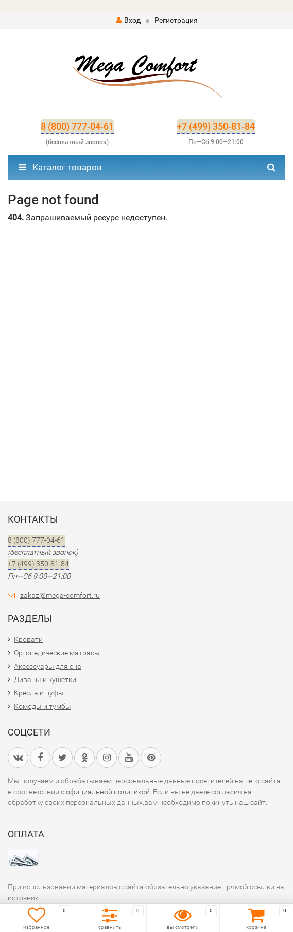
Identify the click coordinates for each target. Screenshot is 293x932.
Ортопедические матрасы (57, 653)
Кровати (28, 639)
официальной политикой (108, 791)
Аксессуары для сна (47, 666)
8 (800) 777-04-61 (77, 126)
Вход (128, 20)
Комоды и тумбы (42, 706)
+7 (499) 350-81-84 (216, 126)
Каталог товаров (60, 167)
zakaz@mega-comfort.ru (60, 595)
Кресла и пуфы (39, 693)
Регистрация (176, 20)
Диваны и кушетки (45, 679)
